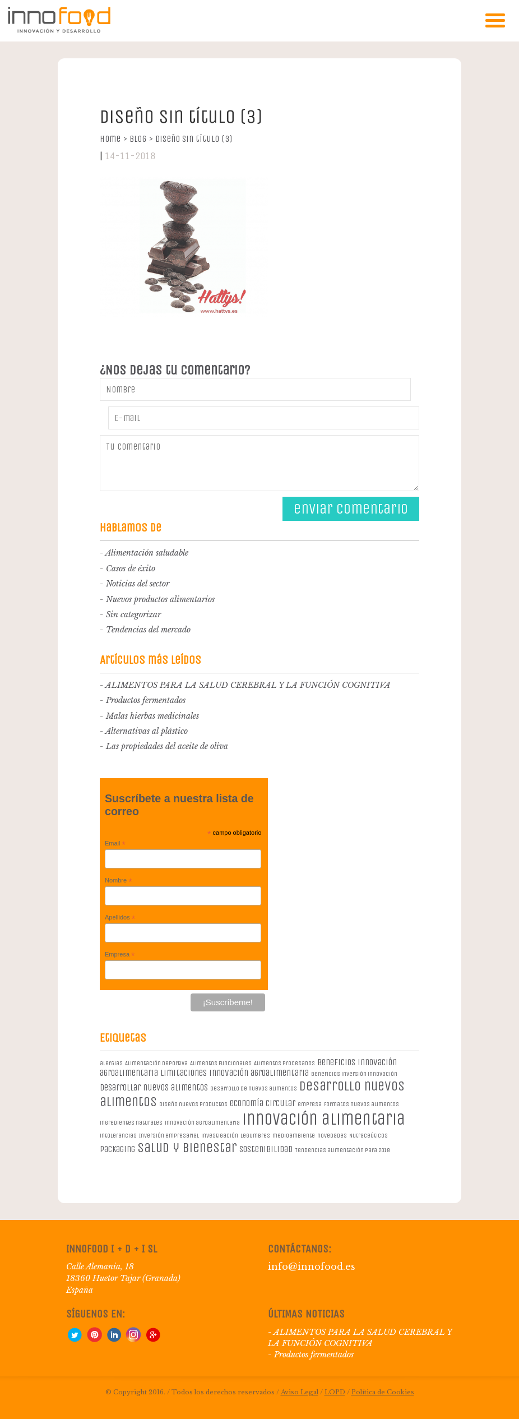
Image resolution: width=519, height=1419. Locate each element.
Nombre (118, 881)
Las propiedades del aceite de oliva (167, 746)
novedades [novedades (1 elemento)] (332, 1135)
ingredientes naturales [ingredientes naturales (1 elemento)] (131, 1122)
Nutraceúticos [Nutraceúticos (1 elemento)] (368, 1135)
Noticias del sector (137, 584)
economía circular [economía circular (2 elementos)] (262, 1103)
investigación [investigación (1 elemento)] (219, 1135)
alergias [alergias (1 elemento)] (111, 1063)
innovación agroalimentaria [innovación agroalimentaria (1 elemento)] (202, 1122)
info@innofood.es (311, 1266)
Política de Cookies (382, 1392)
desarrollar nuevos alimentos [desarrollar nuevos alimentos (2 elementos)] (154, 1087)
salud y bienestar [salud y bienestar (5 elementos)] (187, 1147)
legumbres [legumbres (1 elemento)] (255, 1135)
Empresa (120, 955)
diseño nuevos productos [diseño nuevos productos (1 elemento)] (193, 1104)
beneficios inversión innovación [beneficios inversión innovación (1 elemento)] (354, 1074)
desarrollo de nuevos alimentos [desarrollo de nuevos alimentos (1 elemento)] (253, 1088)
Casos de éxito (130, 568)
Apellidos (120, 918)
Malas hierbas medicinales (152, 716)
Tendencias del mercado (148, 630)
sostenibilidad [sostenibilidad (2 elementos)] (266, 1149)
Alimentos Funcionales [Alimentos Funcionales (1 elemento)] (221, 1063)
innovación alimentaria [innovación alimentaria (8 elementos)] (323, 1119)
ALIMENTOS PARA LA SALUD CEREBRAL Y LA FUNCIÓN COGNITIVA (248, 685)
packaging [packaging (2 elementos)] (117, 1149)
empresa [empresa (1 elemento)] (310, 1104)
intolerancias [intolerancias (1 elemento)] (118, 1135)
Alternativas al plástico (146, 731)
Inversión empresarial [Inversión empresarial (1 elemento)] (169, 1135)
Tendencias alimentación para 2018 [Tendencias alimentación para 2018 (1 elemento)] (342, 1150)
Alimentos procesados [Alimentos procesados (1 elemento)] (284, 1063)
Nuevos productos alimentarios (160, 599)
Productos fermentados (146, 700)
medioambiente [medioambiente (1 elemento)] (293, 1135)
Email (115, 844)
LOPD (335, 1392)
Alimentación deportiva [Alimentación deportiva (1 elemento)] (156, 1063)
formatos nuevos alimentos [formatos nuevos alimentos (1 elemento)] (361, 1104)
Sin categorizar (133, 614)
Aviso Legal (299, 1392)
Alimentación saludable (146, 553)
